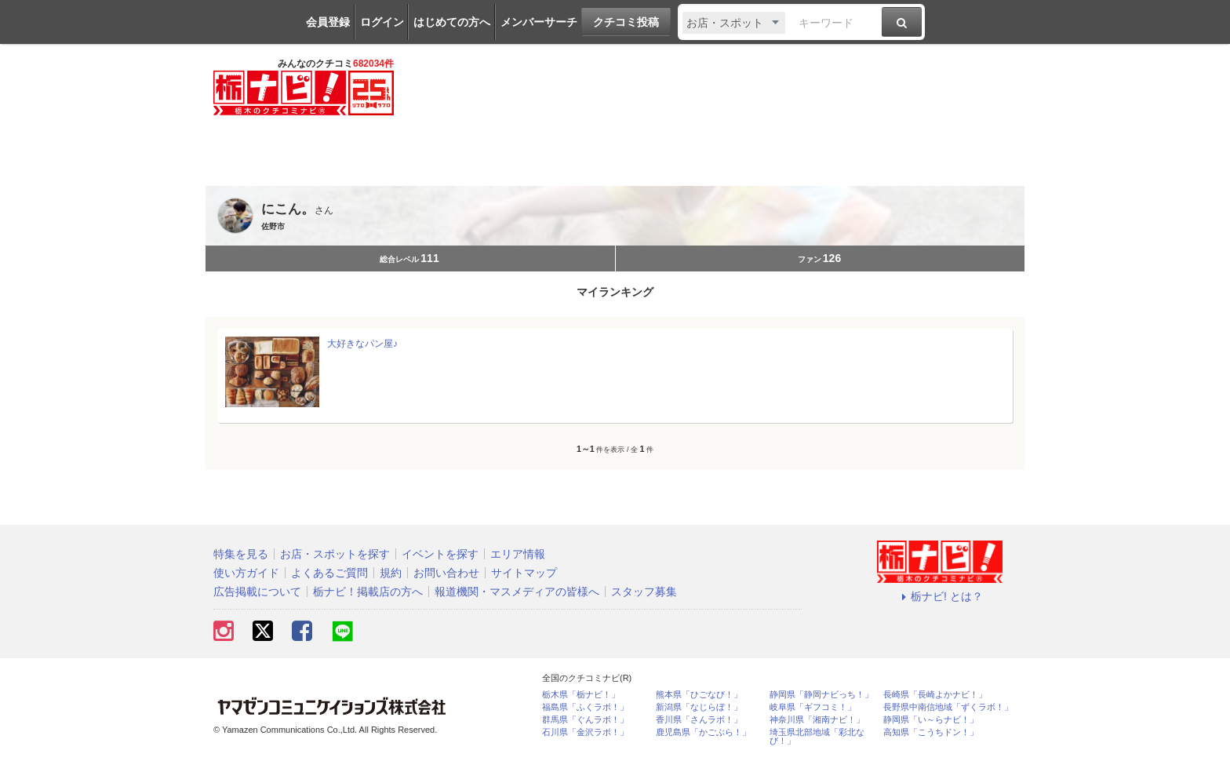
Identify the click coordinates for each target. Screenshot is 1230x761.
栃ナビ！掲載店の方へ (368, 591)
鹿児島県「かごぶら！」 (703, 732)
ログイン (382, 22)
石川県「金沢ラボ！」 (585, 732)
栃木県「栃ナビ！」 (581, 694)
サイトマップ (524, 572)
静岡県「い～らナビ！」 (930, 719)
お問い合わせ (446, 572)
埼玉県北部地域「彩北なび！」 (817, 736)
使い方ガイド (246, 572)
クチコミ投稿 (626, 22)
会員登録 (328, 22)
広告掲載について (257, 591)
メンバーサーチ (538, 22)
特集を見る (240, 554)
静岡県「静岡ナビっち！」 (821, 694)
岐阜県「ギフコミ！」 (813, 707)
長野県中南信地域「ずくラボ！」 (948, 707)
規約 (391, 572)
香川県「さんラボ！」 (699, 719)
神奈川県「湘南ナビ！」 (817, 719)
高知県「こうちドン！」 (930, 732)
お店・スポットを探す (335, 554)
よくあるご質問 (329, 572)
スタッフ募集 (644, 591)
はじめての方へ (451, 22)
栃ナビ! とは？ (940, 596)
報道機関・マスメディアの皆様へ (517, 591)
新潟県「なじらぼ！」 (699, 707)
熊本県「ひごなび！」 (699, 694)
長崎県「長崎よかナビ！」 (935, 694)
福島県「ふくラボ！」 (585, 707)
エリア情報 (517, 554)
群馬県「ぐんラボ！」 (585, 719)
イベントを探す (440, 554)
